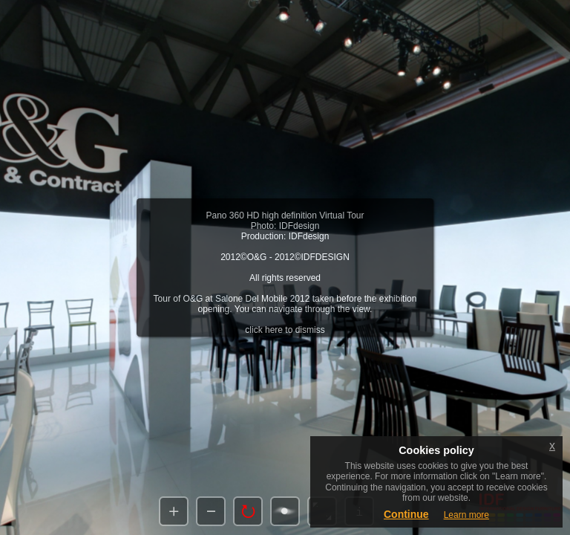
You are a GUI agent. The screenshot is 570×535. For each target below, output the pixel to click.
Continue (406, 514)
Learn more (466, 515)
